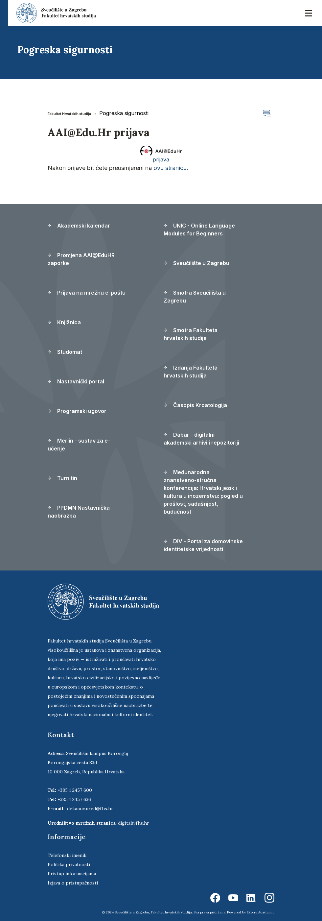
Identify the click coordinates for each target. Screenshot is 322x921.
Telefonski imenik (67, 855)
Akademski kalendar (79, 225)
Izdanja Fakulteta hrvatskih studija (191, 371)
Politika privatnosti (69, 864)
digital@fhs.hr (133, 823)
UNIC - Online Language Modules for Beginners (199, 229)
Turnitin (62, 478)
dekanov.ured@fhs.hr (90, 809)
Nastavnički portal (76, 381)
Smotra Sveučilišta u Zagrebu (195, 296)
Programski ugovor (77, 411)
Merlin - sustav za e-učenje (79, 444)
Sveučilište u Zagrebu (196, 263)
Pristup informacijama (72, 874)
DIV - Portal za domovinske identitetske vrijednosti (203, 545)
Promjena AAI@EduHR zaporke (81, 259)
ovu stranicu (170, 167)
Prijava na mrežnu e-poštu (87, 292)
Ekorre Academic (260, 912)
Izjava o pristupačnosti (73, 883)
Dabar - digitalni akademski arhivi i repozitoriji (201, 438)
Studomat (65, 352)
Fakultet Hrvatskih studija (69, 114)
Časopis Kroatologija (195, 405)
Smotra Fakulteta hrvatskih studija (191, 334)
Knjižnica (64, 322)
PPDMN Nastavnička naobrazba (79, 511)
